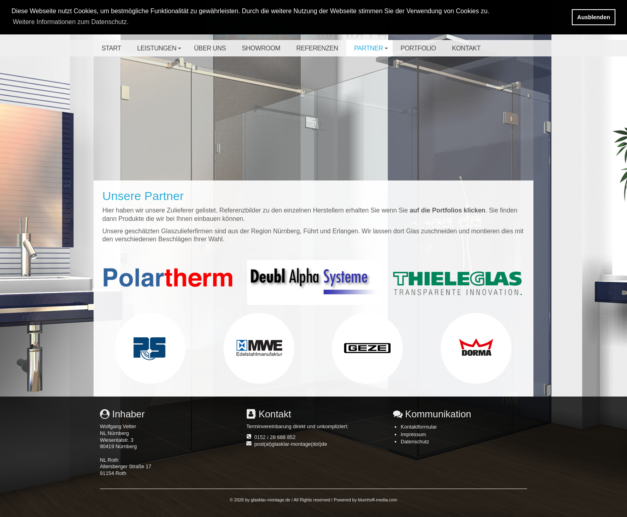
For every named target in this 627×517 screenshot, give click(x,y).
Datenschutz (415, 442)
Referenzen (317, 48)
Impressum (413, 434)
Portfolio (418, 48)
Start (111, 48)
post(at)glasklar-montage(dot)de (290, 444)
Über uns (210, 48)
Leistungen (160, 50)
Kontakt (466, 48)
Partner (372, 50)
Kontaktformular (419, 427)
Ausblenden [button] (593, 17)
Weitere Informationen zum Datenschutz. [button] (71, 21)
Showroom (261, 48)
